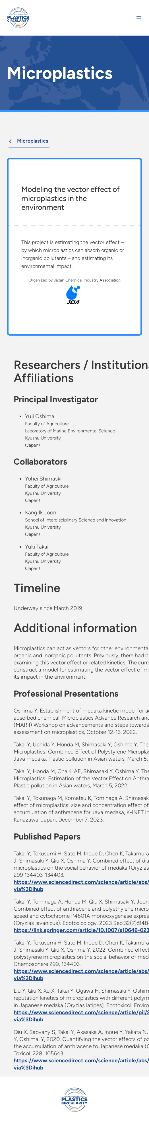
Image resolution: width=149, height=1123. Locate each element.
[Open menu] (138, 17)
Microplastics (27, 140)
